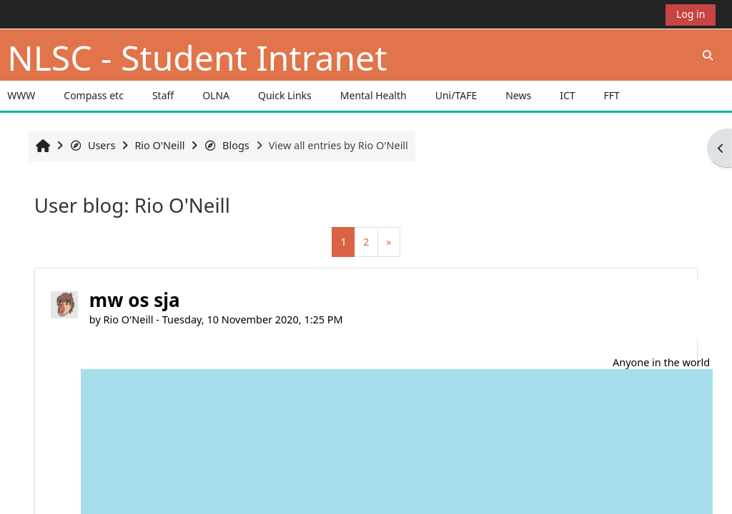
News (518, 95)
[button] (707, 55)
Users (92, 145)
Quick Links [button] (285, 95)
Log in (690, 14)
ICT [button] (567, 95)
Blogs (226, 145)
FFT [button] (612, 95)
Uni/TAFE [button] (456, 95)
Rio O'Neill (129, 319)
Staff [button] (163, 95)
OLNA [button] (215, 95)
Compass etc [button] (94, 95)
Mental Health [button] (373, 95)
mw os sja (134, 300)
